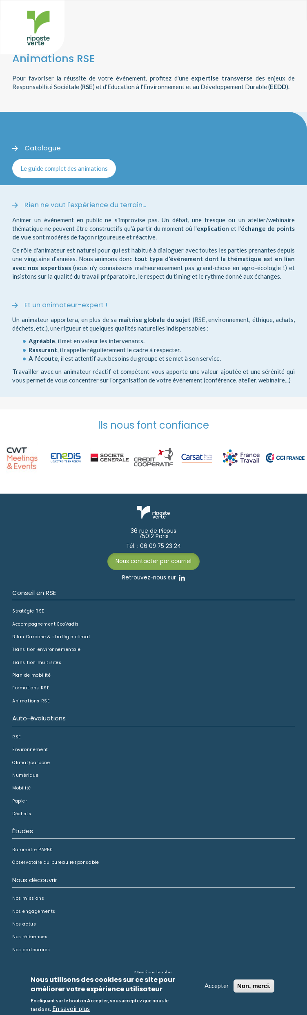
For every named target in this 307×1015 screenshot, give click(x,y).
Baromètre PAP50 (32, 850)
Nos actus (24, 924)
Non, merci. (254, 989)
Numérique (25, 775)
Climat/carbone (31, 763)
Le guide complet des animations (64, 168)
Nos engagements (34, 911)
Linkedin (182, 577)
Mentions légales (153, 972)
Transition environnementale (46, 649)
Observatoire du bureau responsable (55, 862)
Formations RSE (30, 688)
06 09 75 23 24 (160, 546)
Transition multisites (37, 662)
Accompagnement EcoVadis (45, 624)
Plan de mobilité (31, 675)
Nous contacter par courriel (153, 561)
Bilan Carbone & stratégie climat (51, 637)
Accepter (217, 989)
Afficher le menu (284, 19)
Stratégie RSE (28, 611)
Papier (19, 801)
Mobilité (21, 788)
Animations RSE (31, 701)
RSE (16, 737)
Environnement (30, 749)
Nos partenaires (31, 950)
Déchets (21, 814)
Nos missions (28, 898)
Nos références (29, 937)
